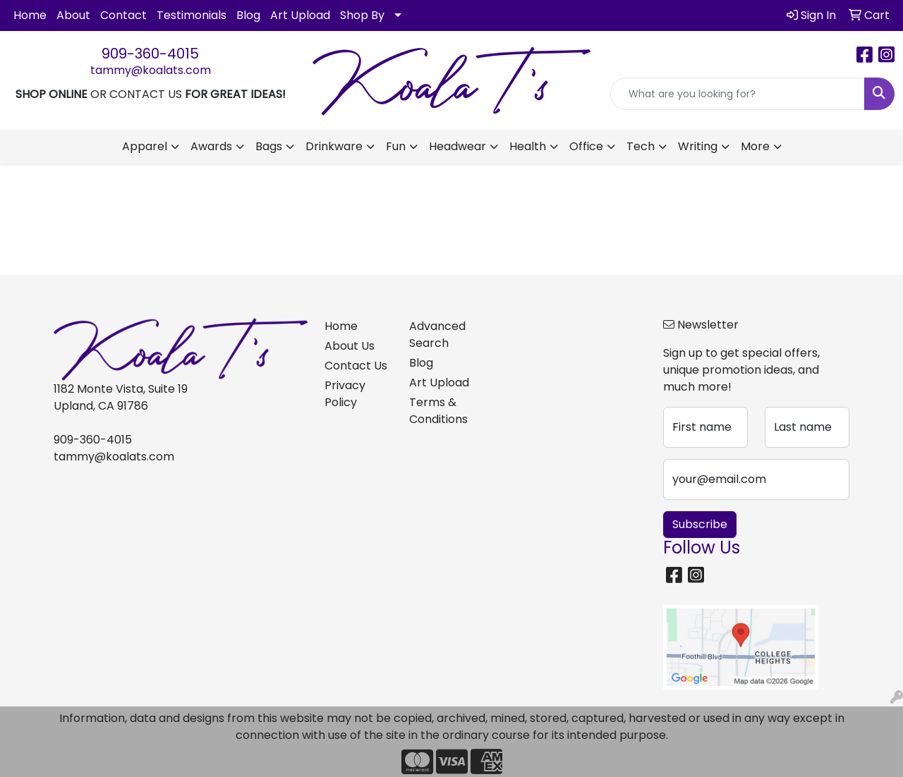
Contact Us (356, 365)
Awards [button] (211, 146)
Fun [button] (396, 146)
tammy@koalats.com (150, 70)
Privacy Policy (345, 393)
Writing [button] (697, 146)
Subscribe (699, 524)
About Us (350, 346)
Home (30, 15)
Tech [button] (640, 146)
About (73, 15)
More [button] (755, 146)
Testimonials (191, 15)
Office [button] (586, 146)
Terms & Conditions (438, 410)
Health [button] (527, 146)
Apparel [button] (144, 146)
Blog (248, 15)
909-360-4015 (150, 53)
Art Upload (300, 15)
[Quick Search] (737, 94)
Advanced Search (437, 334)
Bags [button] (268, 146)
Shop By (362, 15)
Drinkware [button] (334, 146)
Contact (123, 15)
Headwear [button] (457, 146)
